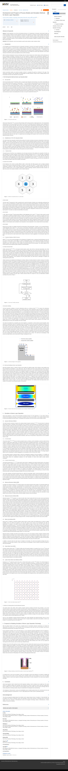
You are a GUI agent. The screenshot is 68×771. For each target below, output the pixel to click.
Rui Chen (7, 17)
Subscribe (46, 5)
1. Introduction (57, 18)
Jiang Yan (29, 17)
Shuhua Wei (25, 17)
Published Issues (33, 5)
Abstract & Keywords (58, 16)
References (56, 33)
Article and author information (59, 36)
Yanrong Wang (20, 17)
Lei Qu (4, 17)
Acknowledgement (57, 31)
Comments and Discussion (57, 41)
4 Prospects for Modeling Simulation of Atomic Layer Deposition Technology (58, 26)
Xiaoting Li (11, 17)
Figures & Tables (62, 13)
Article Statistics (55, 40)
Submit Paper (40, 5)
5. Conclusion (56, 29)
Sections (56, 13)
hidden (38, 17)
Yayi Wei (34, 17)
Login (65, 0)
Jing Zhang (15, 17)
